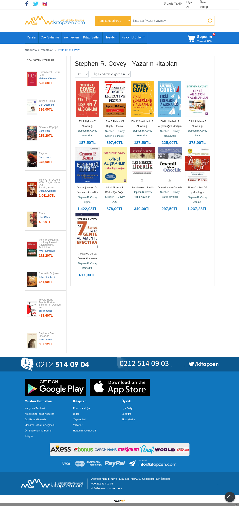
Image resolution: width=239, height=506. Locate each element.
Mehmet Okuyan (48, 78)
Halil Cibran (45, 217)
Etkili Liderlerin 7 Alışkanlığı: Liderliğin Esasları (170, 126)
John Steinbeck (47, 277)
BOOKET (87, 268)
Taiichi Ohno (45, 310)
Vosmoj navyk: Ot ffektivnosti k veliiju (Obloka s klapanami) (87, 192)
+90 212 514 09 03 (102, 483)
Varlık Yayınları (142, 197)
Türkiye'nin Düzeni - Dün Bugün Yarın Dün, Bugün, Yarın (49, 184)
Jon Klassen (45, 339)
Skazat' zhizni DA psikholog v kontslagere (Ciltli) (197, 192)
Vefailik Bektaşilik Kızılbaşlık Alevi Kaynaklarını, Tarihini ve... (49, 244)
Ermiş (42, 213)
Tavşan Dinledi (47, 101)
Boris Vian (44, 131)
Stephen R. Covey (87, 130)
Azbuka (197, 202)
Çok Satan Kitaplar (40, 60)
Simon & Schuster (114, 136)
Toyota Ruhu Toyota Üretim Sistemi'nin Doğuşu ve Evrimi (50, 305)
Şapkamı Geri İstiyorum (47, 334)
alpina (87, 202)
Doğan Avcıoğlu (47, 191)
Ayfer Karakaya (47, 251)
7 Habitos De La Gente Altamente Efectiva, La (88, 258)
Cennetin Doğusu (49, 273)
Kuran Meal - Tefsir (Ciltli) (50, 73)
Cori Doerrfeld (46, 104)
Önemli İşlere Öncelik (170, 187)
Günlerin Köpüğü (48, 127)
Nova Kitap (87, 135)
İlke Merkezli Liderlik (142, 187)
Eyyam (43, 153)
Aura (197, 135)
